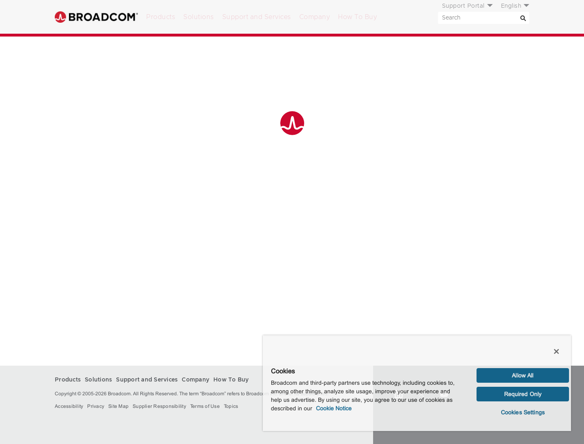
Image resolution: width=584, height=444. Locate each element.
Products (160, 17)
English (511, 6)
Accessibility (69, 406)
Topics (231, 406)
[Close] (556, 351)
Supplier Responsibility (159, 406)
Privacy (95, 406)
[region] (417, 383)
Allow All (522, 375)
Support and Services (256, 17)
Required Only (523, 394)
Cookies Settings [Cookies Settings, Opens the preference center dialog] (523, 412)
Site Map (118, 406)
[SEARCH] (483, 18)
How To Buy (357, 17)
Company (314, 17)
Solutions (198, 17)
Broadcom (96, 16)
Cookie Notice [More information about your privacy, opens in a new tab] (334, 408)
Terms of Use (205, 406)
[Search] (523, 18)
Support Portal (463, 6)
